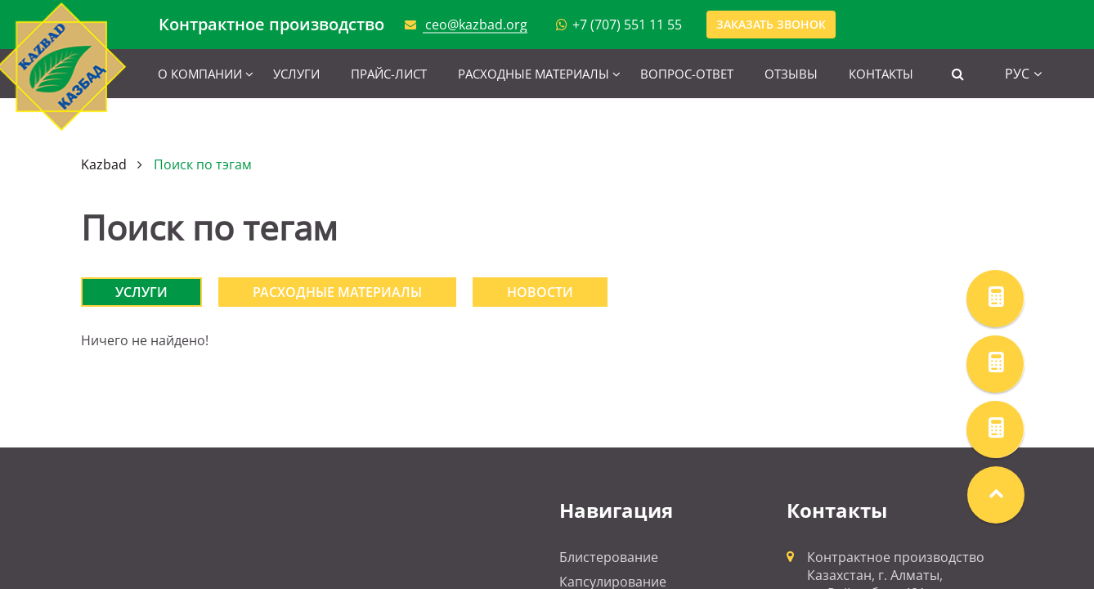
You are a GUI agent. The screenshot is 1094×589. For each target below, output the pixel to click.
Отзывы (791, 73)
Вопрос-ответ (686, 73)
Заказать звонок (771, 24)
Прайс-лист (389, 73)
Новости (540, 292)
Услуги (296, 73)
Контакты (881, 73)
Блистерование (608, 557)
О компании (200, 73)
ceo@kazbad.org (476, 25)
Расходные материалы (533, 73)
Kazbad (104, 164)
